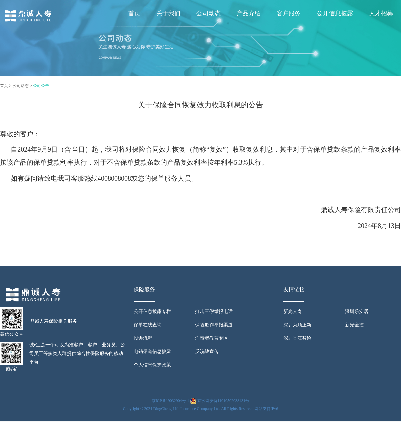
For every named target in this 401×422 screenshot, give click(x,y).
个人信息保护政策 (152, 364)
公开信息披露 (335, 13)
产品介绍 (249, 13)
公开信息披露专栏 (152, 311)
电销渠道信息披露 (152, 351)
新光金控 (354, 324)
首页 (134, 13)
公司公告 (41, 85)
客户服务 (289, 13)
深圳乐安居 (356, 311)
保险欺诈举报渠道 (214, 324)
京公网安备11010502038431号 (223, 400)
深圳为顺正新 (297, 324)
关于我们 (168, 13)
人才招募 (381, 13)
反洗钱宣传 (207, 351)
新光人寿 (292, 311)
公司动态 (208, 13)
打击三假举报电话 (214, 311)
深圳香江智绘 (297, 338)
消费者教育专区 (211, 338)
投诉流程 (143, 338)
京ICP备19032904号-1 (170, 400)
